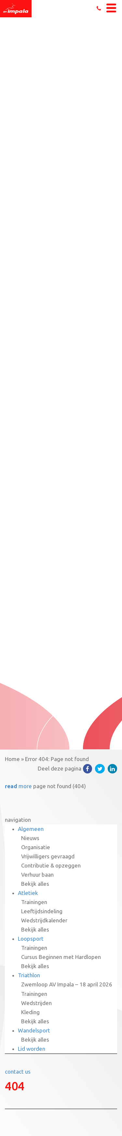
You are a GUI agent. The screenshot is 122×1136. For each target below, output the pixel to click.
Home (12, 759)
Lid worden (31, 1049)
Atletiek (28, 893)
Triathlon (29, 975)
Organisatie (35, 847)
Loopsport (31, 938)
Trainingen (34, 902)
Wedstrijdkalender (44, 920)
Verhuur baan (37, 874)
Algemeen (31, 829)
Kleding (30, 1012)
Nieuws (30, 838)
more (18, 786)
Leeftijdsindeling (41, 911)
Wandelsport (34, 1030)
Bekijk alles (35, 884)
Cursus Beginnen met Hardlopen (61, 957)
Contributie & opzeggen (51, 865)
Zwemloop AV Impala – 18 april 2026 (66, 984)
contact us (18, 1071)
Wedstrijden (36, 1003)
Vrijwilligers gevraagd (48, 856)
